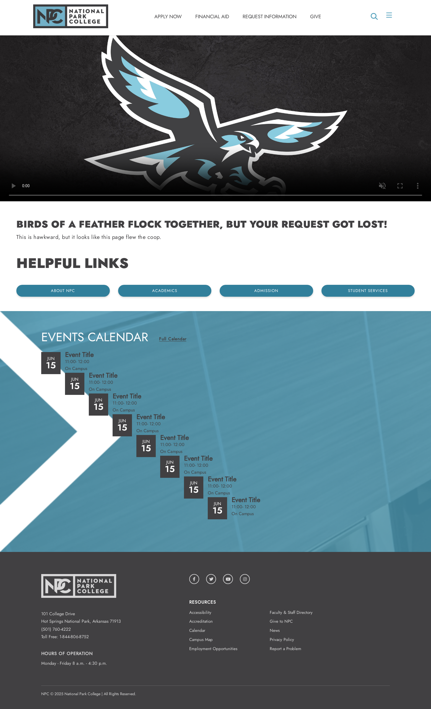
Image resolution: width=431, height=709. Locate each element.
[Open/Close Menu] (389, 16)
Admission (266, 290)
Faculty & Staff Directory (291, 612)
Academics (164, 290)
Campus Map (201, 640)
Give (315, 16)
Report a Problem (285, 649)
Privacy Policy (282, 640)
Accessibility (200, 612)
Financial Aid (212, 16)
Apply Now (168, 16)
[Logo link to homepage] (70, 27)
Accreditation (201, 621)
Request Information (270, 16)
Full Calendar (172, 339)
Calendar (197, 630)
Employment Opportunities (213, 649)
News (275, 630)
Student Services (368, 290)
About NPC (63, 290)
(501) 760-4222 (56, 629)
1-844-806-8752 (74, 637)
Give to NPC (281, 621)
